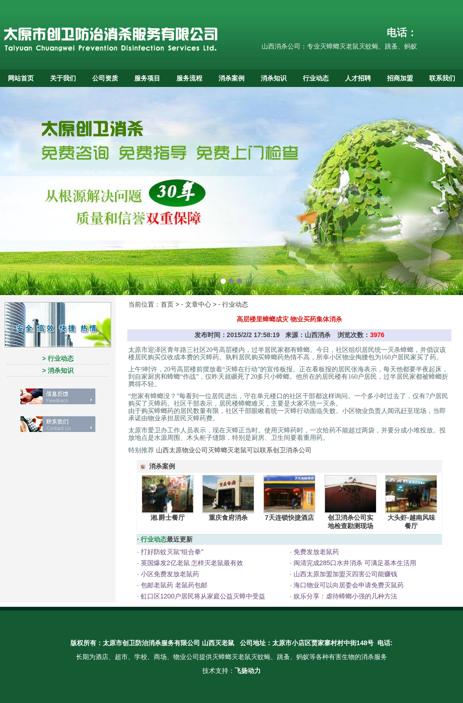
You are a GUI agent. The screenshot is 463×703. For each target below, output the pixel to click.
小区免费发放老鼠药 (169, 574)
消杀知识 (274, 78)
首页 (167, 304)
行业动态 (316, 78)
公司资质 (105, 78)
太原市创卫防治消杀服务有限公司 (151, 643)
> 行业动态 (58, 358)
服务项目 (147, 78)
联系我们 (442, 78)
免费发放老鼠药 (315, 551)
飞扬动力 (248, 670)
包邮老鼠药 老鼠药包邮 (173, 585)
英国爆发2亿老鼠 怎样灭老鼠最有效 (191, 563)
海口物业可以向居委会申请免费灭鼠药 (348, 585)
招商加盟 (400, 78)
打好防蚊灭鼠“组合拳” (171, 551)
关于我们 (63, 78)
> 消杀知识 (58, 370)
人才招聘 (358, 78)
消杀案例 (231, 78)
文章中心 (198, 304)
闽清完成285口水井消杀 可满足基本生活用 (354, 563)
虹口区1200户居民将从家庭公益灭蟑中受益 (202, 596)
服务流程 (189, 78)
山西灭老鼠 (218, 643)
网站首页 (21, 78)
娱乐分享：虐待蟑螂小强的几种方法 (344, 596)
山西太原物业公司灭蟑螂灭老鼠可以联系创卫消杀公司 (234, 450)
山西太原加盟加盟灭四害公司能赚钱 (344, 574)
